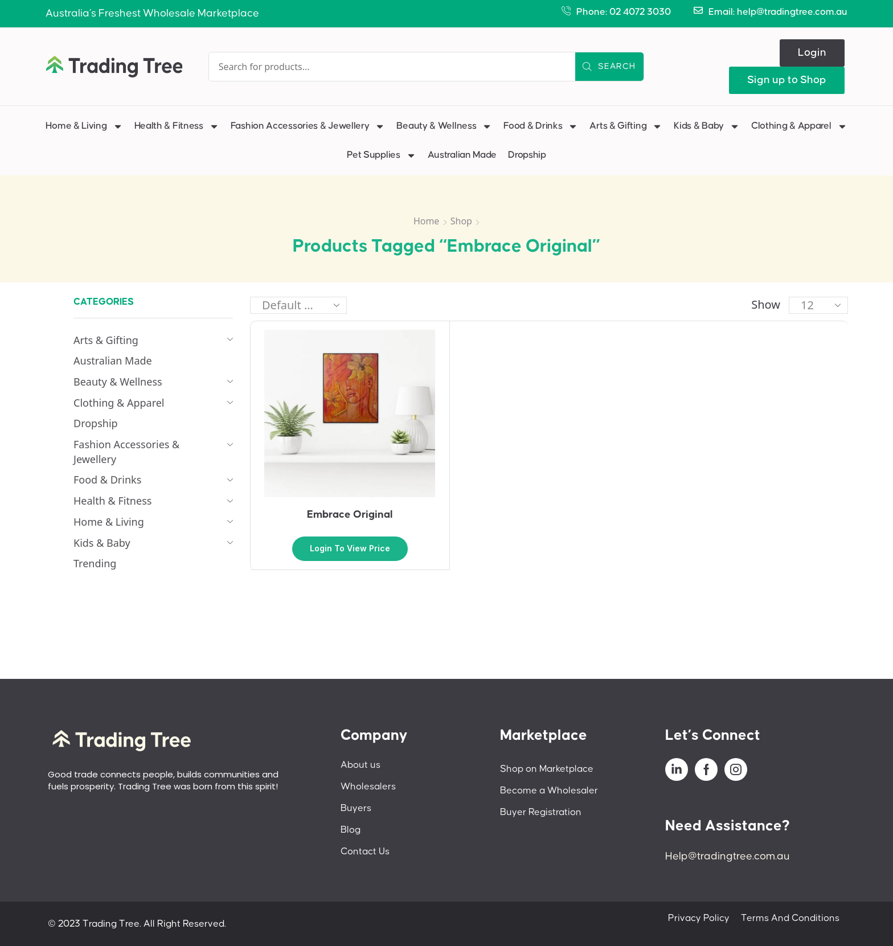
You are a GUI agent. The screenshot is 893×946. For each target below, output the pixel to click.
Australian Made (462, 155)
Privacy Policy (699, 918)
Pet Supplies (381, 155)
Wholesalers (368, 786)
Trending (94, 563)
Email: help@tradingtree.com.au (777, 12)
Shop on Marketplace (546, 769)
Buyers (356, 808)
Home (426, 221)
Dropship (527, 155)
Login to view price (350, 548)
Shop (461, 221)
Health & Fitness (176, 126)
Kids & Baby (707, 126)
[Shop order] (298, 305)
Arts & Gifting (625, 126)
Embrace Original (350, 514)
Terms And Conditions (790, 918)
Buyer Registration (540, 812)
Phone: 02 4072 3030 (623, 12)
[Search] (609, 66)
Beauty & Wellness (444, 126)
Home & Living (84, 126)
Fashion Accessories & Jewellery (308, 126)
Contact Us (365, 851)
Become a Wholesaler (549, 790)
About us (360, 765)
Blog (351, 830)
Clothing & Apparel (799, 126)
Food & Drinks (540, 126)
